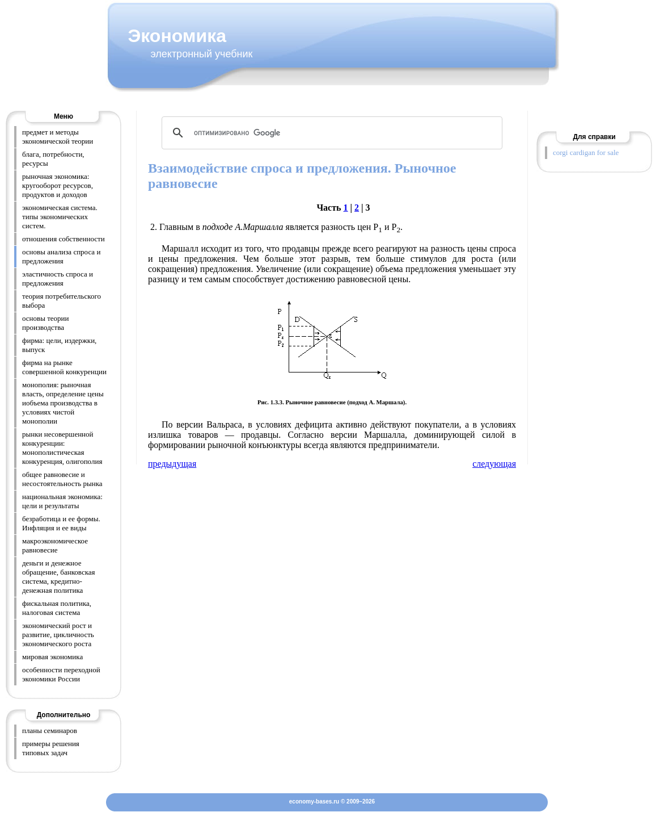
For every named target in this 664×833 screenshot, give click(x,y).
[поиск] (330, 133)
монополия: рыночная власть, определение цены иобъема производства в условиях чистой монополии (63, 402)
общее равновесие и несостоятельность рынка (62, 479)
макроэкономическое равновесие (55, 545)
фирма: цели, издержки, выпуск (59, 345)
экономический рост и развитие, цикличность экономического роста (58, 634)
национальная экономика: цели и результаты (62, 501)
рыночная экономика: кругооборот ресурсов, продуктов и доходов (57, 185)
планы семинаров (49, 730)
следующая (494, 463)
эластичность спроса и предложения (57, 278)
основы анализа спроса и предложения (61, 256)
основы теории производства (45, 323)
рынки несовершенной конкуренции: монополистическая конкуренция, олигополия (62, 448)
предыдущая (172, 463)
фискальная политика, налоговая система (56, 608)
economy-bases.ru (314, 801)
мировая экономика (52, 656)
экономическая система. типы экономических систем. (60, 216)
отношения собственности (63, 239)
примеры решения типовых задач (50, 748)
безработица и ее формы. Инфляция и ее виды (61, 523)
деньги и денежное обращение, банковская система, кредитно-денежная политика (58, 577)
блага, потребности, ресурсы (53, 159)
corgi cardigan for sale (586, 152)
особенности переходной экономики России (61, 674)
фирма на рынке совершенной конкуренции (64, 367)
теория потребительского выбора (61, 300)
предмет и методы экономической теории (57, 136)
